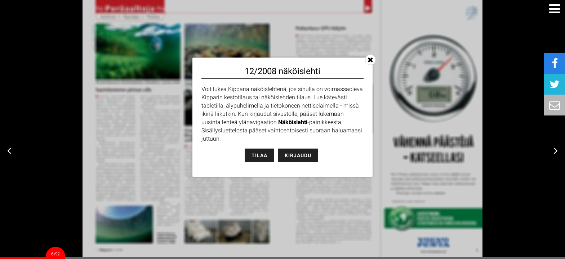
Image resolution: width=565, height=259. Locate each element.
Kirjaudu (298, 155)
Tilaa (259, 155)
